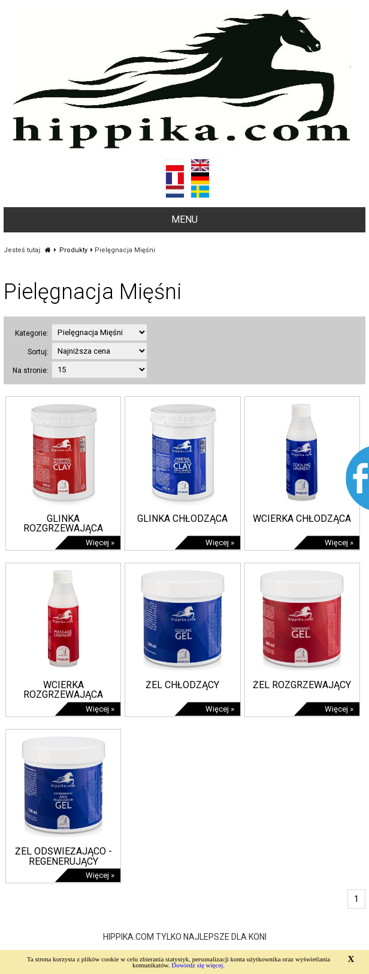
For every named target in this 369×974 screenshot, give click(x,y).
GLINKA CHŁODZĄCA (182, 518)
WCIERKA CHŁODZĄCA (302, 518)
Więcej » (100, 542)
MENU (184, 219)
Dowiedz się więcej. (198, 965)
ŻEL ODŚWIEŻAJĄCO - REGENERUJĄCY (63, 856)
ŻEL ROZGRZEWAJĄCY (302, 685)
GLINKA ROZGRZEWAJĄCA (63, 523)
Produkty (73, 250)
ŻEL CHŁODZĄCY (182, 685)
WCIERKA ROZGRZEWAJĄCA (63, 690)
